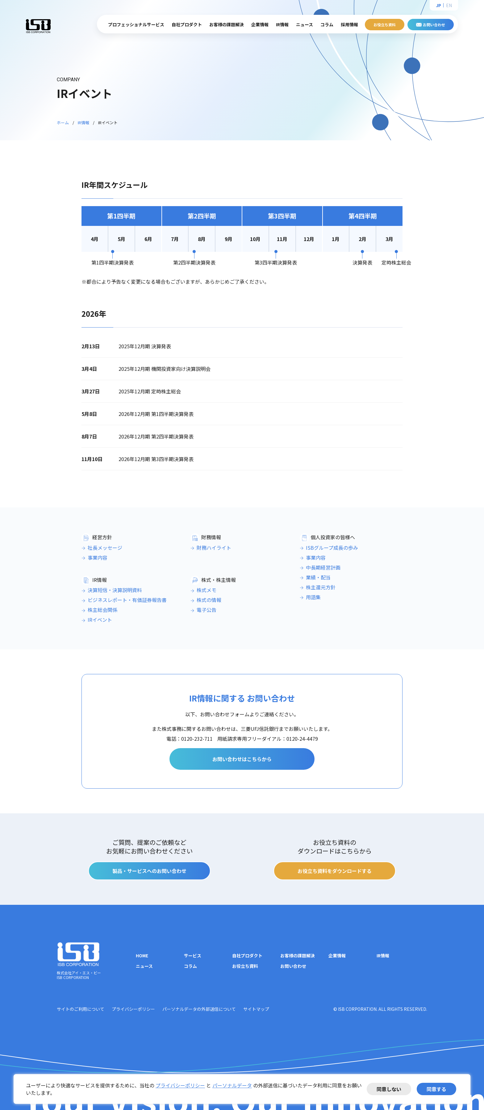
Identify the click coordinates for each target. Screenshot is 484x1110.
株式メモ (206, 590)
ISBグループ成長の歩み (332, 547)
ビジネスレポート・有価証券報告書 (127, 600)
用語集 (313, 597)
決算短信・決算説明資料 (115, 590)
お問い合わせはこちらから (242, 759)
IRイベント (100, 619)
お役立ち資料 (384, 24)
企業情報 (337, 955)
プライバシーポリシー (180, 1085)
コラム (326, 24)
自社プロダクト (247, 955)
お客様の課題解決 (226, 24)
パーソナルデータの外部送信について (199, 1009)
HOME (142, 955)
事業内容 (97, 557)
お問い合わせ (434, 24)
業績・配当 (318, 577)
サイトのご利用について (80, 1009)
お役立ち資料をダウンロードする (335, 871)
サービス (192, 955)
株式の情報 (209, 600)
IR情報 (83, 122)
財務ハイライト (214, 547)
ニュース (304, 24)
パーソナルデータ (232, 1085)
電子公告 (206, 609)
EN (449, 5)
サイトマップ (256, 1009)
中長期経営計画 (323, 567)
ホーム (63, 122)
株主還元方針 (321, 587)
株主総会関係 (102, 609)
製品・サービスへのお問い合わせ (149, 871)
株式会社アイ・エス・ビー (38, 26)
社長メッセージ (105, 547)
